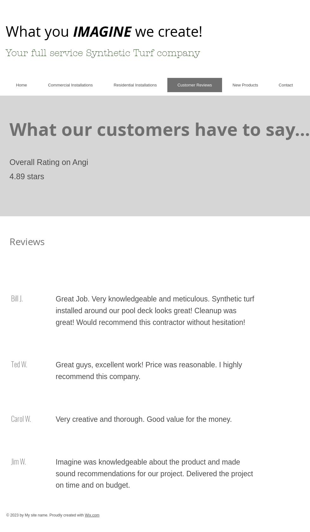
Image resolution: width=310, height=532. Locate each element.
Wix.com (92, 515)
